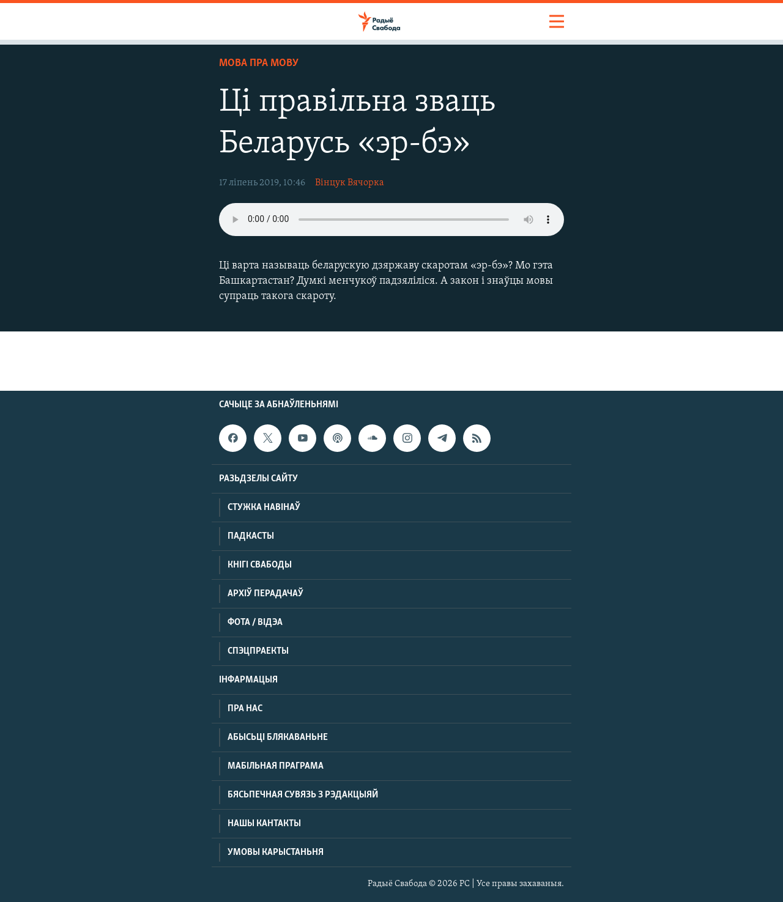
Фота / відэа (255, 622)
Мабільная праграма (276, 766)
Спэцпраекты (258, 651)
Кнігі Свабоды (260, 565)
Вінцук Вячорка (349, 183)
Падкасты (251, 536)
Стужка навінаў (264, 507)
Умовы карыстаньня (276, 852)
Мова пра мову (259, 63)
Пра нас (245, 709)
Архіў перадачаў (265, 594)
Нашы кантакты (264, 824)
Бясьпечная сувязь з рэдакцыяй (303, 795)
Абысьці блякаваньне (278, 737)
